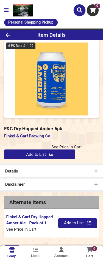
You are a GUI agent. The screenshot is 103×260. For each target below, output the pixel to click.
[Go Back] (16, 35)
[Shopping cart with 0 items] (93, 10)
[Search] (79, 10)
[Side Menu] (6, 10)
